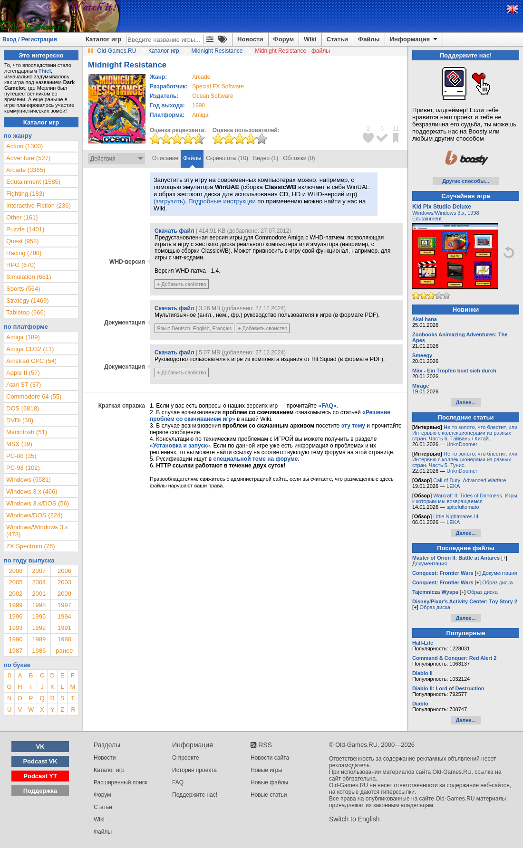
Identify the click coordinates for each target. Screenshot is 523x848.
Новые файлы (269, 782)
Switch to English (354, 819)
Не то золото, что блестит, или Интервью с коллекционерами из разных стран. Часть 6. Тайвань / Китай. (464, 432)
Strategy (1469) (27, 300)
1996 (15, 616)
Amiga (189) (23, 337)
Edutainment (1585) (33, 181)
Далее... (465, 402)
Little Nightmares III (455, 516)
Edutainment (427, 218)
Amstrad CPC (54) (31, 360)
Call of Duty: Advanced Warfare (469, 480)
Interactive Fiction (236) (38, 205)
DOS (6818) (22, 408)
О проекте (185, 757)
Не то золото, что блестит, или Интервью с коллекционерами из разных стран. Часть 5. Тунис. (464, 459)
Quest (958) (22, 241)
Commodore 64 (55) (33, 396)
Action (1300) (24, 146)
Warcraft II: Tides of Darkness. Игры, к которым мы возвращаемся (465, 498)
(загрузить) (169, 201)
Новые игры (266, 770)
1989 (39, 639)
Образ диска (497, 582)
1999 (15, 605)
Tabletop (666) (26, 312)
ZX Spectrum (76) (30, 546)
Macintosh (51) (26, 432)
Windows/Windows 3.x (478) (37, 531)
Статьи (337, 39)
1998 (39, 605)
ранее (64, 650)
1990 (198, 105)
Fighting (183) (25, 193)
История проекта (194, 770)
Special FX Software (218, 86)
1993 (15, 627)
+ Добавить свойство (181, 284)
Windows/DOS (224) (34, 515)
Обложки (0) (299, 158)
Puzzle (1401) (25, 229)
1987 (15, 650)
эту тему (353, 425)
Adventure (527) (28, 158)
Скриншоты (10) (227, 158)
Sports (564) (23, 288)
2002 (15, 593)
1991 (64, 627)
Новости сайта (270, 757)
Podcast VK (40, 761)
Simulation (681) (28, 276)
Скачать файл (174, 231)
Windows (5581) (28, 479)
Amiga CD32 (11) (30, 349)
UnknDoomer (461, 444)
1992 (39, 627)
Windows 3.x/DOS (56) (37, 503)
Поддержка (40, 790)
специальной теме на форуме (255, 459)
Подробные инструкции (221, 201)
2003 (64, 582)
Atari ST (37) (23, 384)
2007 (39, 570)
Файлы (369, 39)
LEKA (453, 486)
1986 (39, 650)
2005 (15, 582)
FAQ (178, 782)
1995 (39, 616)
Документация (429, 563)
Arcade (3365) (25, 169)
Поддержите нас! (194, 794)
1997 (64, 605)
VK (40, 746)
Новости (250, 39)
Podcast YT (40, 776)
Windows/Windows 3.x (438, 213)
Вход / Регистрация (29, 39)
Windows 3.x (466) (32, 491)
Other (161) (22, 217)
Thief (45, 71)
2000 (64, 593)
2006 (64, 570)
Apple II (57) (23, 372)
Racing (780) (23, 253)
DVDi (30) (19, 420)
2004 (39, 582)
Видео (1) (265, 158)
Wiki (310, 39)
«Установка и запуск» (180, 445)
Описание (165, 158)
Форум (283, 39)
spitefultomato (462, 507)
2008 (15, 570)
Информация (414, 39)
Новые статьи (269, 794)
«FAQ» (327, 405)
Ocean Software (212, 96)
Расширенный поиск (120, 782)
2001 (39, 593)
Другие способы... (465, 181)
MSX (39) (19, 444)
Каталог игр (103, 39)
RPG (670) (21, 264)
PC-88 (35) (21, 455)
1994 (64, 616)
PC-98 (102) (23, 467)
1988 (64, 639)
